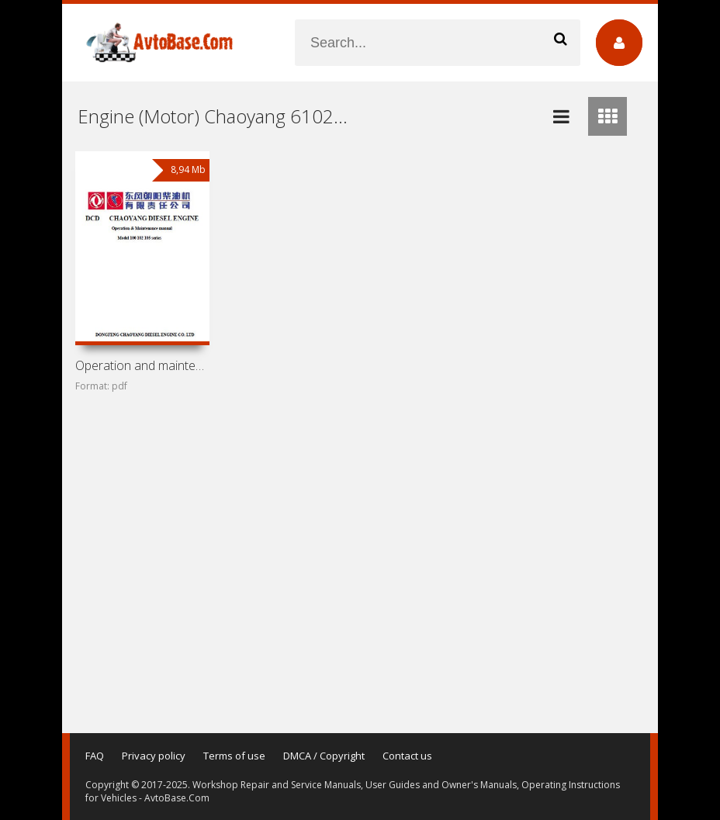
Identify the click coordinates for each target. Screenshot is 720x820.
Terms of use (234, 756)
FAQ (94, 756)
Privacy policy (153, 756)
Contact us (407, 756)
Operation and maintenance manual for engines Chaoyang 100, (142, 365)
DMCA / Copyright (324, 756)
